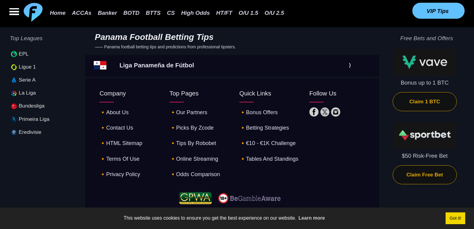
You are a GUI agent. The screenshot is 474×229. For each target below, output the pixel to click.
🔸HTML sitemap (121, 136)
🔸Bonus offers (259, 111)
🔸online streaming (195, 149)
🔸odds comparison (196, 162)
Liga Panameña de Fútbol (156, 65)
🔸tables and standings (270, 149)
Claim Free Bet (425, 175)
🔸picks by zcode (193, 124)
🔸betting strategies (265, 124)
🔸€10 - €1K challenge (268, 136)
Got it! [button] (455, 218)
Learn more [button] (311, 218)
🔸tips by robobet (194, 136)
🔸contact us (117, 124)
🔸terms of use (120, 149)
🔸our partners (189, 111)
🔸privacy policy (120, 162)
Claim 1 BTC (424, 101)
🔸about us (114, 111)
